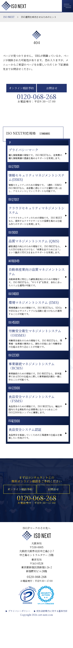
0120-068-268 (36, 99)
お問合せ (51, 89)
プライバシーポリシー (19, 641)
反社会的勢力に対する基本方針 (51, 641)
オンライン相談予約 (21, 89)
